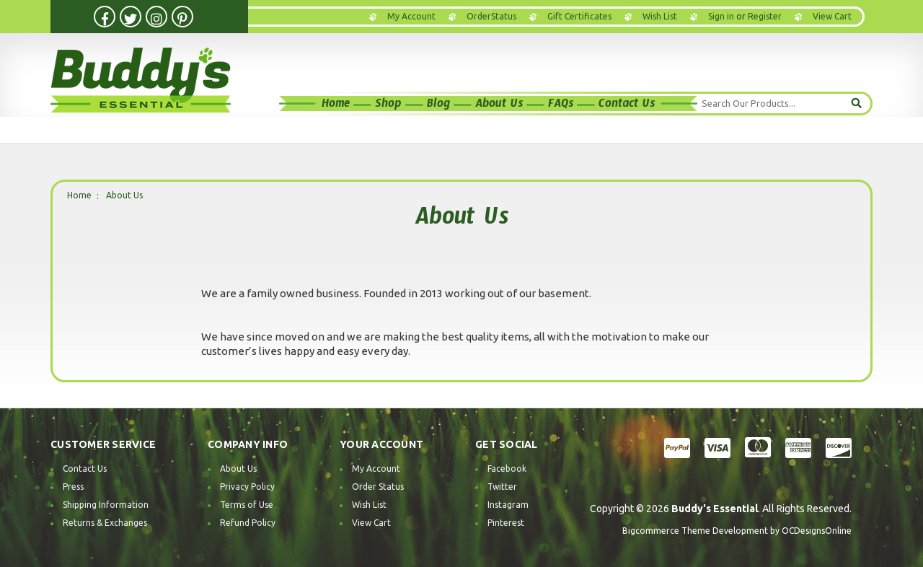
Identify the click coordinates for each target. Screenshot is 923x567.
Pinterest (505, 522)
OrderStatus (491, 16)
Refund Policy (247, 522)
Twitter (502, 486)
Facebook (506, 468)
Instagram (508, 504)
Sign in (721, 16)
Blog (438, 105)
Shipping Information (106, 504)
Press (73, 486)
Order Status (378, 486)
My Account (411, 16)
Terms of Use (246, 504)
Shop (388, 105)
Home (336, 105)
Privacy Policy (247, 486)
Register (765, 16)
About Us (499, 105)
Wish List (659, 16)
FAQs (560, 105)
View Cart (371, 522)
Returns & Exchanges (105, 522)
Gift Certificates (579, 16)
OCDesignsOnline (817, 530)
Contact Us (627, 105)
